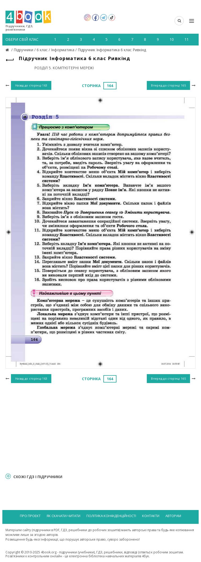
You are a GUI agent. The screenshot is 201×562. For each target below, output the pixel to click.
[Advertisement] (100, 427)
